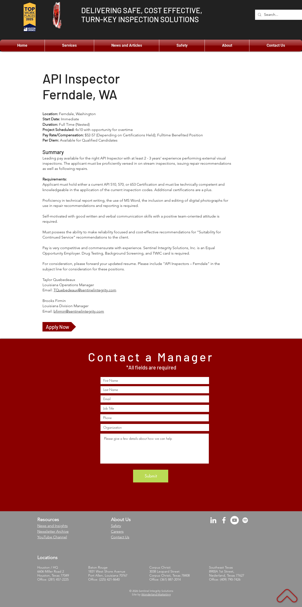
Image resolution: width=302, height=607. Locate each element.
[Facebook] (224, 520)
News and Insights (52, 525)
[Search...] (283, 15)
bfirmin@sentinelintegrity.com (79, 311)
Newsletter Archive (53, 531)
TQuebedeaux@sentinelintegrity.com (85, 290)
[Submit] (150, 476)
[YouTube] (234, 520)
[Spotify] (245, 520)
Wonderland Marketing (156, 594)
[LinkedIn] (213, 520)
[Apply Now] (59, 326)
